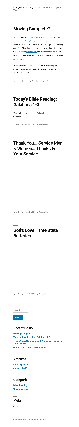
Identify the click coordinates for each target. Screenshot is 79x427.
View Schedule (39, 113)
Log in (18, 406)
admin (18, 81)
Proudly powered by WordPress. (37, 419)
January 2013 (20, 368)
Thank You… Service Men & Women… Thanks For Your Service (38, 148)
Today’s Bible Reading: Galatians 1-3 (35, 101)
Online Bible (31, 51)
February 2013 (20, 364)
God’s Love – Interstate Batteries (29, 347)
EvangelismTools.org (23, 7)
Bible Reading (43, 125)
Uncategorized (43, 81)
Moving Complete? (31, 28)
